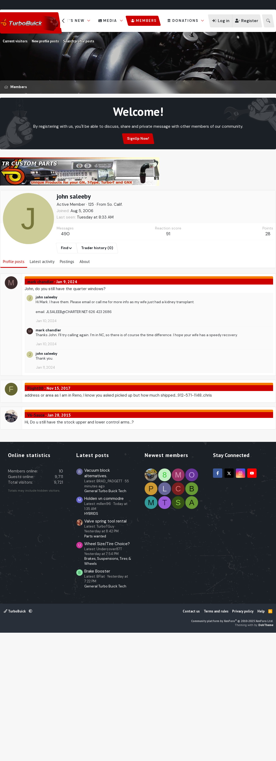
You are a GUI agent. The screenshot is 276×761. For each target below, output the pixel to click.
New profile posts (45, 41)
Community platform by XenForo (232, 746)
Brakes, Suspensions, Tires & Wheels (107, 686)
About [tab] (85, 287)
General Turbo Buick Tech (105, 616)
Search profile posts (78, 41)
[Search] (268, 20)
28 (267, 259)
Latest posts (92, 580)
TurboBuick (15, 737)
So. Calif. (115, 230)
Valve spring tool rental (105, 646)
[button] (89, 21)
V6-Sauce (35, 440)
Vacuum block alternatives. (97, 598)
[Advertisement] (138, 202)
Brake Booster (97, 697)
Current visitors (15, 41)
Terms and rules (216, 737)
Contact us (191, 737)
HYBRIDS (91, 639)
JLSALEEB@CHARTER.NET (67, 337)
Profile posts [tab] (13, 287)
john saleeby (46, 322)
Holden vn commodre (104, 624)
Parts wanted (95, 662)
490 (65, 259)
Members (146, 20)
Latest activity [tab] (42, 287)
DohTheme (265, 750)
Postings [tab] (67, 287)
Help (261, 737)
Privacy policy (242, 737)
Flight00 (35, 413)
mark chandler (40, 307)
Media (110, 20)
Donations (185, 20)
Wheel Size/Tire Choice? (107, 669)
